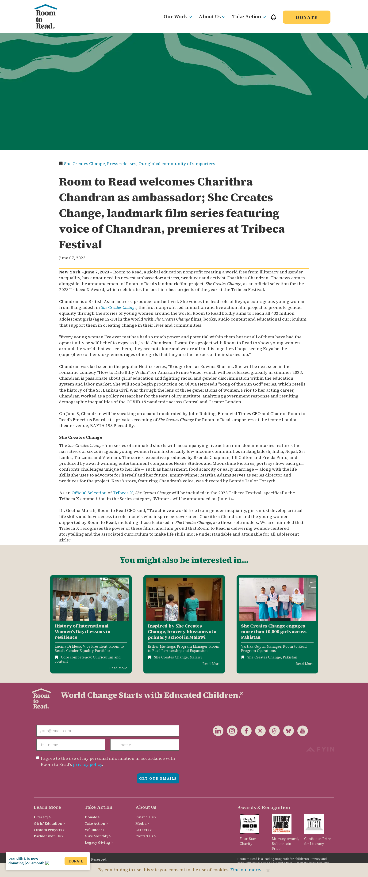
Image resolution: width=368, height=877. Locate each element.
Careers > (143, 829)
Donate (307, 17)
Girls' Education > (49, 823)
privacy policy (87, 764)
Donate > (92, 817)
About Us (212, 16)
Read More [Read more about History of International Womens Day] (118, 667)
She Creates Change (118, 307)
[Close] (268, 870)
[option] (91, 624)
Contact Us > (145, 836)
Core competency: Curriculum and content (88, 659)
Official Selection (89, 493)
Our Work (178, 16)
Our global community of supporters (176, 163)
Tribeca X (123, 493)
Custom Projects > (49, 829)
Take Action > (96, 823)
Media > (142, 823)
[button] (273, 19)
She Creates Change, (85, 163)
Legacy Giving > (99, 842)
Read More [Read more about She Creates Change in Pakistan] (305, 663)
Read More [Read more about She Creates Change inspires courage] (211, 663)
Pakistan (290, 657)
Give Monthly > (98, 836)
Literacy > (42, 817)
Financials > (145, 817)
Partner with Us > (48, 836)
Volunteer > (95, 829)
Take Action (248, 16)
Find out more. (245, 870)
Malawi (196, 657)
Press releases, (122, 163)
